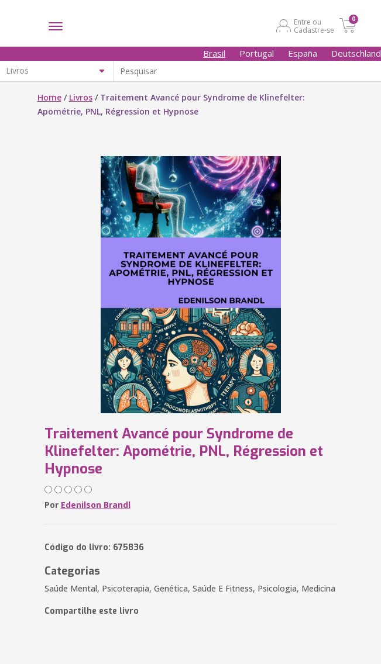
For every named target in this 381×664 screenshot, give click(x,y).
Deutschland (356, 53)
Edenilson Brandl (96, 504)
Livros (80, 97)
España (302, 53)
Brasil (214, 53)
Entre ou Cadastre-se (314, 25)
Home (49, 97)
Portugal (256, 53)
